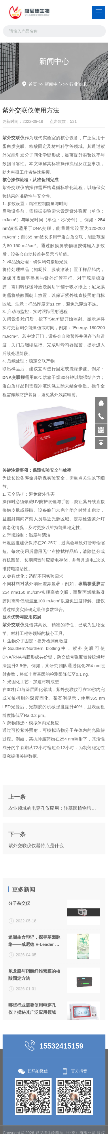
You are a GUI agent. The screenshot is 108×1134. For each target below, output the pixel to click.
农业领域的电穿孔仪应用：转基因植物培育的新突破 (53, 833)
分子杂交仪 (19, 957)
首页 (33, 84)
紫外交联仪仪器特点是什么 (36, 870)
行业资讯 (78, 84)
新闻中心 (53, 84)
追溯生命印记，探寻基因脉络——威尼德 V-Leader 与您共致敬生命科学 (34, 995)
